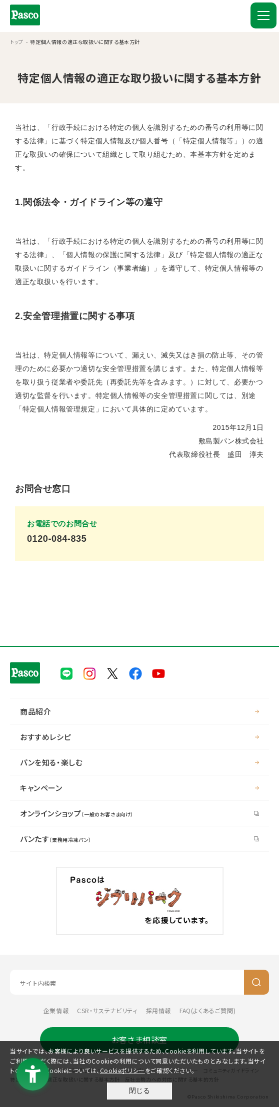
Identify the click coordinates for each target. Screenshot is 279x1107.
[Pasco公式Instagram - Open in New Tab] (89, 672)
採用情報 (158, 1010)
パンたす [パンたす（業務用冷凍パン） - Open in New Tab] (56, 838)
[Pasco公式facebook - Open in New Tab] (135, 672)
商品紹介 (35, 711)
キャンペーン (41, 787)
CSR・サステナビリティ (107, 1010)
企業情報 (56, 1010)
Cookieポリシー (122, 1070)
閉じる (139, 1091)
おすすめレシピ (45, 737)
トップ (17, 41)
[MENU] (263, 15)
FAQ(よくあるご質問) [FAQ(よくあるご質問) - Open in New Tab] (208, 1010)
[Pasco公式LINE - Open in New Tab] (66, 672)
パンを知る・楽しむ (51, 762)
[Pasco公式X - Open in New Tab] (112, 672)
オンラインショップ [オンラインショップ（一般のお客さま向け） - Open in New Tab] (77, 813)
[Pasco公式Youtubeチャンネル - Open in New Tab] (158, 672)
